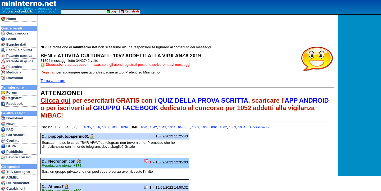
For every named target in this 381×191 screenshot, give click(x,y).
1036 (96, 127)
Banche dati (13, 44)
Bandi (8, 39)
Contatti (10, 140)
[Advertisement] (360, 95)
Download (12, 78)
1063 (232, 127)
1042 (153, 127)
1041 (144, 127)
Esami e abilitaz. (17, 50)
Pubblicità (12, 152)
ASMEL (10, 177)
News (8, 124)
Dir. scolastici (15, 183)
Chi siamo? (13, 135)
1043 (162, 127)
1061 (214, 127)
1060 (204, 127)
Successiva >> (259, 127)
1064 (241, 127)
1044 (171, 127)
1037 (105, 127)
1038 (115, 127)
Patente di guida (17, 61)
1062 (223, 127)
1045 (181, 127)
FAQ (7, 129)
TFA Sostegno (15, 172)
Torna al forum (52, 81)
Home (8, 19)
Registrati (11, 98)
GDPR (8, 146)
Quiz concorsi (15, 33)
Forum (9, 92)
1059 (195, 127)
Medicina (11, 72)
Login (112, 11)
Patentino (11, 67)
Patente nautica (16, 56)
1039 (124, 127)
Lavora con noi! (17, 157)
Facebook (12, 104)
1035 (87, 127)
